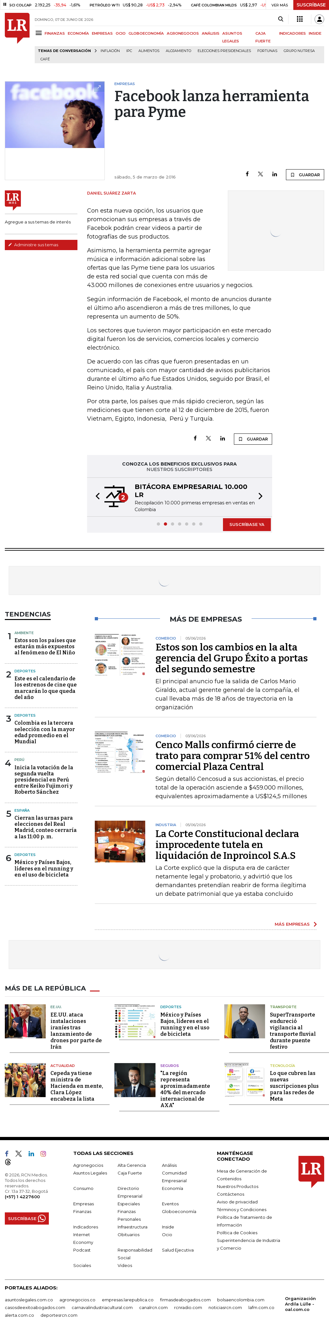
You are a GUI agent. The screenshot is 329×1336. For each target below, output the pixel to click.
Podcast (82, 1250)
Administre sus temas (33, 244)
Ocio (167, 1234)
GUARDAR (305, 174)
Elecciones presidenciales (224, 51)
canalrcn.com (153, 1307)
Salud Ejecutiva (178, 1250)
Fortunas (267, 51)
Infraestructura (132, 1226)
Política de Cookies (237, 1232)
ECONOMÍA (78, 33)
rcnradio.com (188, 1307)
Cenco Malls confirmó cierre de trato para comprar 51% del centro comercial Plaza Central (233, 756)
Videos (125, 1265)
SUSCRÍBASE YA (246, 524)
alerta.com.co (19, 1315)
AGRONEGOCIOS (183, 33)
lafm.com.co (261, 1307)
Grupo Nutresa (299, 51)
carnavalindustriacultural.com (102, 1307)
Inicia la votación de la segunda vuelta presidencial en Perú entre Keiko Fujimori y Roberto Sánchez (43, 779)
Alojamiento (178, 51)
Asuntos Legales (90, 1172)
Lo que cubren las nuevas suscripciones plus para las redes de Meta (294, 1086)
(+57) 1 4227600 (22, 1196)
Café (45, 59)
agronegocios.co (77, 1299)
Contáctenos (230, 1194)
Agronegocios (88, 1165)
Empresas (83, 1203)
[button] (95, 497)
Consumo (83, 1188)
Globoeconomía (179, 1211)
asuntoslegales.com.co (29, 1299)
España (22, 810)
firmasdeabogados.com (185, 1299)
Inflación (110, 51)
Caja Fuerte (130, 1172)
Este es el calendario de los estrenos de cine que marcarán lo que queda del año (45, 688)
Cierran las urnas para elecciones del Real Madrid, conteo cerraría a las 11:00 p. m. (45, 827)
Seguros (169, 1065)
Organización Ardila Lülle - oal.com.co (300, 1304)
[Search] (280, 19)
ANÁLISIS (210, 33)
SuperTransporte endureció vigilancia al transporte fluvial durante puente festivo (293, 1031)
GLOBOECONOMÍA (146, 33)
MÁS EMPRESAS (292, 924)
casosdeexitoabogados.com (35, 1307)
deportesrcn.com (58, 1315)
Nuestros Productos (237, 1186)
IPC (129, 51)
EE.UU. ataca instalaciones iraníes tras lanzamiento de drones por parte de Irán (76, 1031)
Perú (19, 759)
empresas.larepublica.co (128, 1299)
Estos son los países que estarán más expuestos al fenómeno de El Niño (45, 646)
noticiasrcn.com (225, 1307)
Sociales (82, 1265)
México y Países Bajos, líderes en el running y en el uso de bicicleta (43, 868)
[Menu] (40, 33)
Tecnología (282, 1065)
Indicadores (85, 1226)
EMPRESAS (102, 33)
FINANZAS (55, 33)
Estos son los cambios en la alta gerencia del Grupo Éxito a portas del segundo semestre (232, 658)
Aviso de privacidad (237, 1201)
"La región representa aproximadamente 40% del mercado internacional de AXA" (185, 1089)
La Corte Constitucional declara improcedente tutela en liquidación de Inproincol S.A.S (227, 844)
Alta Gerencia (132, 1165)
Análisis (169, 1165)
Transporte (283, 1007)
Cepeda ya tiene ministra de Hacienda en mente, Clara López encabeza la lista (76, 1086)
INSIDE (315, 33)
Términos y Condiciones (241, 1209)
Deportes (25, 671)
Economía (172, 1188)
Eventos (170, 1203)
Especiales (129, 1203)
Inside (168, 1226)
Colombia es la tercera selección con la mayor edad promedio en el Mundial (44, 732)
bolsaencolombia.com (240, 1299)
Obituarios (128, 1234)
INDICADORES (292, 33)
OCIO (121, 33)
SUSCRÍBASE (311, 5)
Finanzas (82, 1211)
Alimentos (148, 51)
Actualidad (62, 1065)
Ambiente (24, 633)
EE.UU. (56, 1007)
